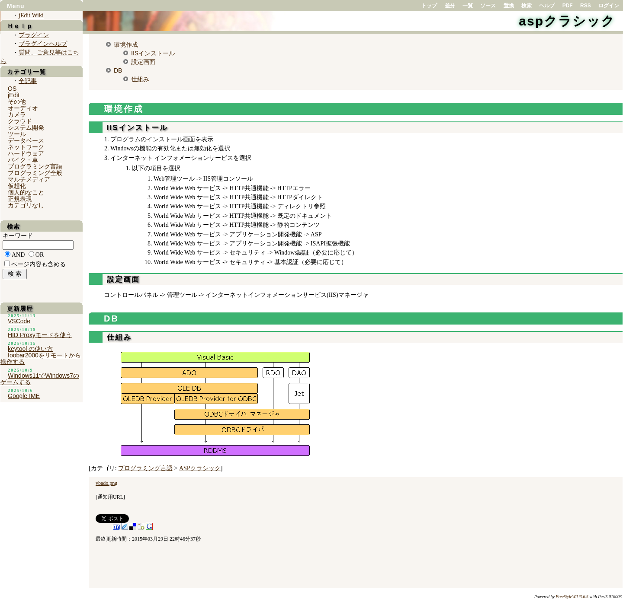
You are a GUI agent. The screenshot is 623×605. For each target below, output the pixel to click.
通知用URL (110, 497)
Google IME (24, 395)
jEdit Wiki (31, 15)
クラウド (20, 121)
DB (118, 70)
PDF (567, 6)
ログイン (608, 6)
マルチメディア (29, 179)
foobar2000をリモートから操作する (40, 358)
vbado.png (106, 483)
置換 (509, 6)
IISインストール (153, 53)
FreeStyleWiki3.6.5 (572, 596)
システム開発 (26, 127)
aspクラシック (567, 21)
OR (39, 255)
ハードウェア (26, 153)
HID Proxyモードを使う (40, 334)
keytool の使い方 (30, 348)
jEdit (13, 95)
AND (18, 255)
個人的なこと (26, 192)
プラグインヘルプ (43, 44)
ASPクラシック (200, 468)
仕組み (140, 79)
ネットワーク (26, 146)
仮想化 (17, 185)
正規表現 (20, 198)
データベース (26, 140)
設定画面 (143, 61)
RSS (585, 6)
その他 (17, 101)
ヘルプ (547, 6)
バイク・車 (23, 159)
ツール (17, 134)
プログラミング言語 (145, 468)
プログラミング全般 (35, 172)
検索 (526, 6)
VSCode (19, 321)
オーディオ (23, 108)
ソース (488, 6)
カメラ (17, 114)
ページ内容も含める (38, 264)
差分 (450, 6)
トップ (429, 6)
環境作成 (126, 44)
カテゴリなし (26, 205)
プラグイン (34, 35)
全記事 (28, 81)
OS (12, 88)
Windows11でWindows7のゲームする (39, 378)
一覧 (467, 6)
